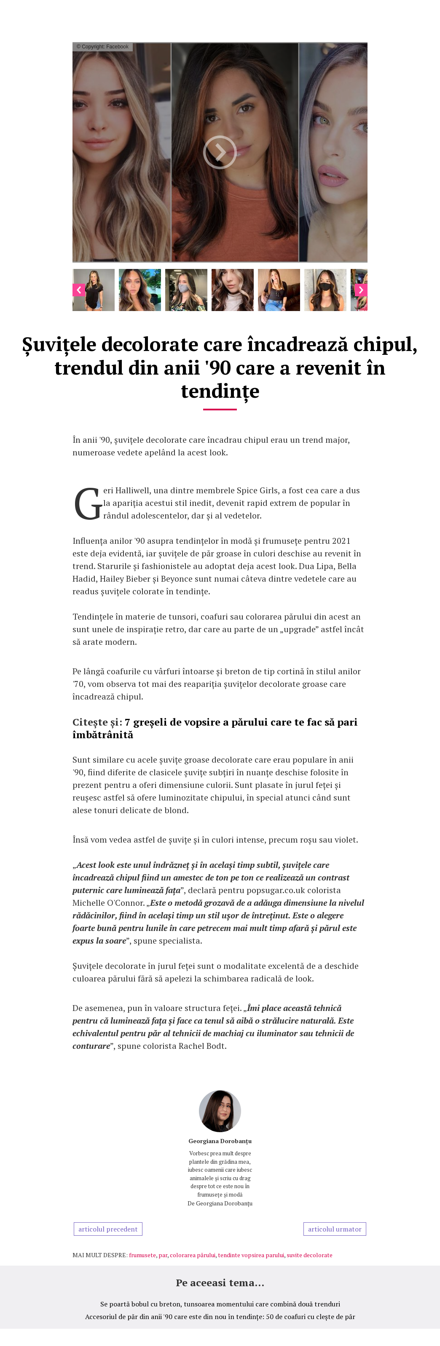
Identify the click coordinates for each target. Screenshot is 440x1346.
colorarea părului (192, 1255)
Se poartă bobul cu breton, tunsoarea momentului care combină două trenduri (220, 1304)
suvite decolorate (310, 1255)
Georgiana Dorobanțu (220, 1141)
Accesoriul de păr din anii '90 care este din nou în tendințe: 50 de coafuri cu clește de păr (220, 1316)
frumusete (142, 1255)
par (162, 1255)
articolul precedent (108, 1229)
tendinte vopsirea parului (251, 1255)
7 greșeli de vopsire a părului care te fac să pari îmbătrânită (215, 728)
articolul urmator (335, 1229)
